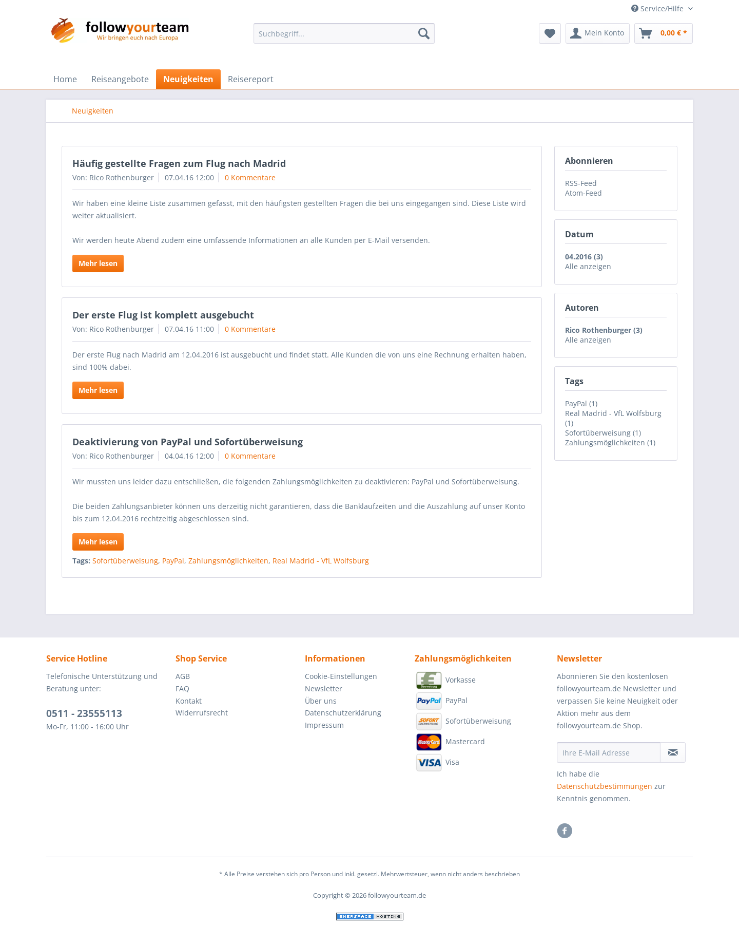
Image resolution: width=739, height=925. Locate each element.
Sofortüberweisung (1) (603, 433)
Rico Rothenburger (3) (604, 330)
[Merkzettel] (550, 33)
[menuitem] (344, 38)
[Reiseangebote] (120, 79)
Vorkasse (445, 680)
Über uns (321, 701)
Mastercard (450, 742)
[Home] (65, 79)
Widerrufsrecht (202, 713)
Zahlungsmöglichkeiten (228, 560)
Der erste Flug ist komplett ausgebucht (163, 315)
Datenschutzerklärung (343, 713)
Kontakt (189, 701)
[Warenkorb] (663, 33)
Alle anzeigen (588, 266)
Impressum (324, 725)
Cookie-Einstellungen (341, 676)
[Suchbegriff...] (344, 33)
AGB (183, 676)
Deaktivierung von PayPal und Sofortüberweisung (187, 442)
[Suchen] (424, 33)
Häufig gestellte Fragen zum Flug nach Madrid (179, 163)
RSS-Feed (581, 183)
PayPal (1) (581, 403)
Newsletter (323, 688)
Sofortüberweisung (125, 560)
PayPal (173, 560)
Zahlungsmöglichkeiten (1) (610, 442)
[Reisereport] (251, 79)
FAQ (182, 688)
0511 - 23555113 (84, 713)
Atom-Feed (583, 193)
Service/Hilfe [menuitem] (658, 8)
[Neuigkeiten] (188, 79)
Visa (437, 762)
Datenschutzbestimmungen (604, 786)
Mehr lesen (98, 263)
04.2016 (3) (584, 256)
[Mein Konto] (598, 33)
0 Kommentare (250, 177)
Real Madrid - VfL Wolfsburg (321, 560)
